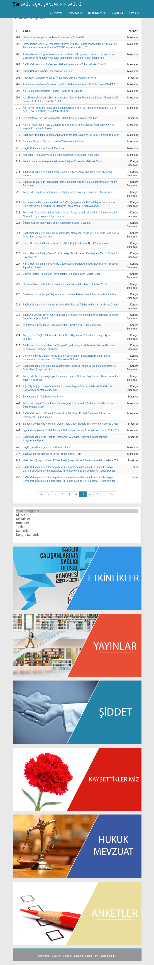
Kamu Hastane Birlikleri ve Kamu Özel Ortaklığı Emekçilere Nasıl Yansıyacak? (65, 243)
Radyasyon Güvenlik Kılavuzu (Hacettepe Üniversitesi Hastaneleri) (59, 77)
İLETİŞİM (134, 13)
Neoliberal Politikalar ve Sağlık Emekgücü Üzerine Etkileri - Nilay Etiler (61, 154)
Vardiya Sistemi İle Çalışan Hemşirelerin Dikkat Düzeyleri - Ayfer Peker (61, 273)
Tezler (77, 527)
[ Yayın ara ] (37, 18)
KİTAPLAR (77, 515)
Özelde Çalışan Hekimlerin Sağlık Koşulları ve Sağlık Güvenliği (57, 222)
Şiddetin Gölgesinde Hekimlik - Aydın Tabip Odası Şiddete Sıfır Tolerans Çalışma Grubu (70, 423)
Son (112, 494)
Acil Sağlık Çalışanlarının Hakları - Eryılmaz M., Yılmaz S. (54, 91)
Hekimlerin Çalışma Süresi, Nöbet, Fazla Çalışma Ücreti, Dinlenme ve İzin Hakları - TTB (70, 460)
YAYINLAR (117, 13)
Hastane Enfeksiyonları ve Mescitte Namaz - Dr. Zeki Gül (54, 37)
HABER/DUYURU (97, 13)
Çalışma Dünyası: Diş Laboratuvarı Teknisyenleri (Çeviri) (53, 141)
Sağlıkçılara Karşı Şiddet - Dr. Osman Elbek (46, 447)
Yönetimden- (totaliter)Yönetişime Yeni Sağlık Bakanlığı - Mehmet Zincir (62, 161)
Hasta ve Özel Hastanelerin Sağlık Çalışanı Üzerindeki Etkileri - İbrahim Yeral (65, 284)
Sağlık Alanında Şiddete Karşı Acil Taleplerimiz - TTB (52, 453)
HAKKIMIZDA (75, 13)
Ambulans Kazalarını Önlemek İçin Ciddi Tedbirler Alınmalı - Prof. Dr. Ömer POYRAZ (69, 84)
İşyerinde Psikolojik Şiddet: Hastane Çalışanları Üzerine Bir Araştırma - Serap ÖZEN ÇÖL (71, 430)
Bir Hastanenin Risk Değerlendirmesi (43, 396)
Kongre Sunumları (77, 535)
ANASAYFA (56, 13)
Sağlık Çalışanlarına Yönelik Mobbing (43, 148)
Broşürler (77, 523)
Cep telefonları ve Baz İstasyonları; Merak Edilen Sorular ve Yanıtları (60, 118)
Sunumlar (77, 531)
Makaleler (77, 519)
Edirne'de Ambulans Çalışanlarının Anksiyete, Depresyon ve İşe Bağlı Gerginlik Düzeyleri (71, 134)
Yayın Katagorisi (77, 511)
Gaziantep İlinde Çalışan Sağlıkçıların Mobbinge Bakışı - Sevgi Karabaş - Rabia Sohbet (70, 294)
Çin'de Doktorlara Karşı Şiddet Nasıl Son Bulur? (48, 71)
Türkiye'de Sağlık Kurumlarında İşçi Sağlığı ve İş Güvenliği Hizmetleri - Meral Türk (67, 192)
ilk (41, 494)
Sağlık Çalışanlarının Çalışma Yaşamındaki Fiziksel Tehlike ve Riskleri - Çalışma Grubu (70, 304)
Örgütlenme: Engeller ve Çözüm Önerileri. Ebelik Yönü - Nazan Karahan (62, 325)
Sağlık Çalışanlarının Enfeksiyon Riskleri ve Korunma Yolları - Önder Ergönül (64, 64)
